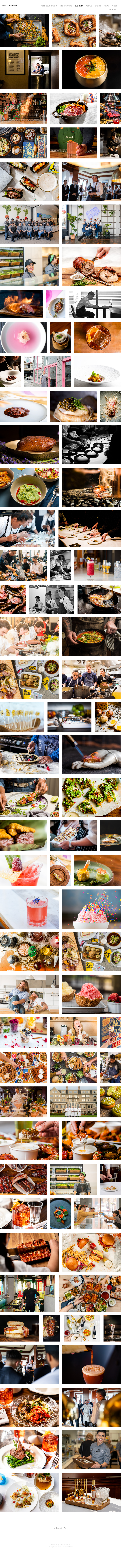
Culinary (79, 6)
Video (114, 6)
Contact (113, 9)
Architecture (66, 6)
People (89, 6)
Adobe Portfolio (64, 1544)
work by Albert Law (9, 5)
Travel (106, 6)
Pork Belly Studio (49, 6)
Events (98, 6)
